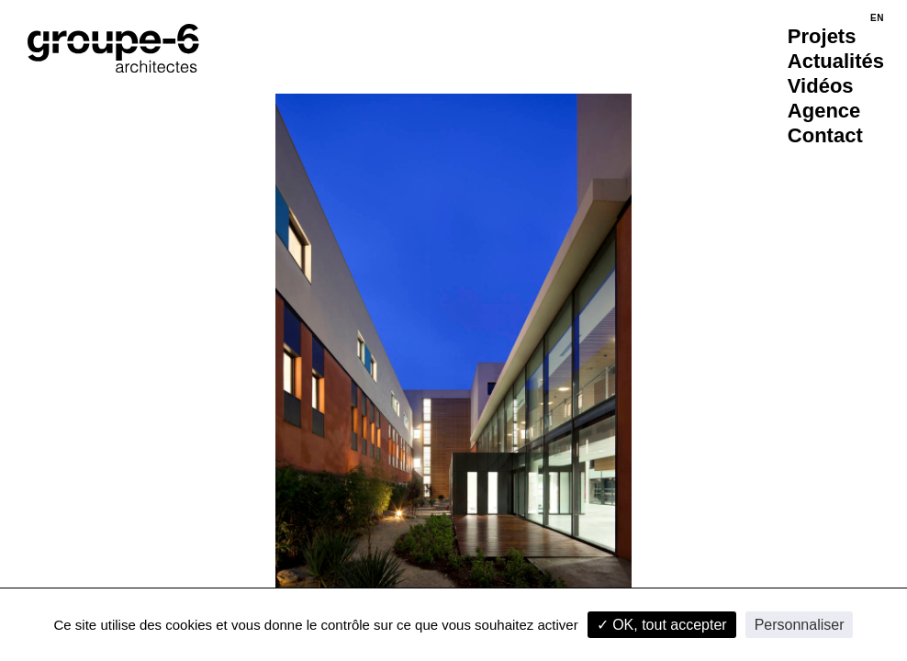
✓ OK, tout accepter (662, 625)
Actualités (836, 61)
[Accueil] (113, 48)
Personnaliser (800, 625)
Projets (822, 36)
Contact (825, 135)
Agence (824, 110)
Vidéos (821, 85)
